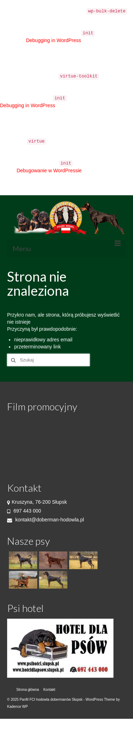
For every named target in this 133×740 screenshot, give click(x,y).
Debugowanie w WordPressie (49, 170)
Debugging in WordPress (53, 40)
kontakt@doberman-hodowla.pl (45, 519)
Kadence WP (17, 707)
